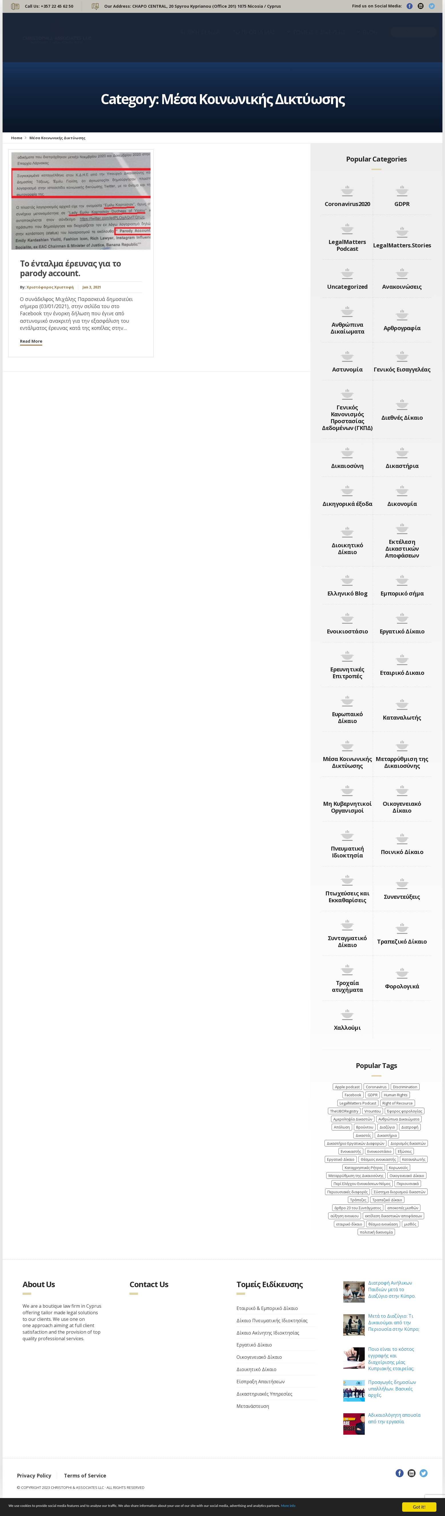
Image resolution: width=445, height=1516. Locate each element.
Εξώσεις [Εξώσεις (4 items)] (405, 1151)
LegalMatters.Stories (402, 245)
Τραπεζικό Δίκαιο (402, 941)
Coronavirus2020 (347, 204)
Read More (31, 341)
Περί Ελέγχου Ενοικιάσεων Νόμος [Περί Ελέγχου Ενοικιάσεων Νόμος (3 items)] (362, 1183)
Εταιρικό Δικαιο (402, 673)
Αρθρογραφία (402, 328)
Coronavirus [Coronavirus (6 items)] (376, 1086)
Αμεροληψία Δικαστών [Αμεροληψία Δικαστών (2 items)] (352, 1119)
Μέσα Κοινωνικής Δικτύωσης (347, 762)
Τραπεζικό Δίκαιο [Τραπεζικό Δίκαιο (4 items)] (387, 1199)
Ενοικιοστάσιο (347, 631)
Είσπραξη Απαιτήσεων (260, 1381)
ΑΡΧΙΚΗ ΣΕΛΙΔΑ (200, 37)
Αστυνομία (347, 369)
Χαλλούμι (347, 1027)
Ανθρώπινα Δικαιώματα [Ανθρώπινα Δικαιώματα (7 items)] (398, 1119)
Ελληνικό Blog (347, 593)
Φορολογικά (402, 986)
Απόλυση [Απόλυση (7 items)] (342, 1127)
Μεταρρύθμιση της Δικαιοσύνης (402, 762)
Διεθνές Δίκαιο (402, 417)
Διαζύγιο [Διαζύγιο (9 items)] (387, 1127)
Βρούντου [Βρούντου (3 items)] (364, 1127)
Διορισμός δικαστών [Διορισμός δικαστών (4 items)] (408, 1143)
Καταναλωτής (402, 717)
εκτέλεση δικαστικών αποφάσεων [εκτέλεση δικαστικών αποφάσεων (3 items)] (393, 1215)
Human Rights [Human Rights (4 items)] (396, 1094)
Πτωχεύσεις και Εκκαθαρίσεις (347, 896)
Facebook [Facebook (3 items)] (353, 1094)
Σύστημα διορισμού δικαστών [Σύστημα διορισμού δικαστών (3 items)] (399, 1191)
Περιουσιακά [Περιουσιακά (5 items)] (408, 1183)
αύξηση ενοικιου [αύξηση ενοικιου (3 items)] (344, 1215)
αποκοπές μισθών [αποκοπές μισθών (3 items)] (402, 1207)
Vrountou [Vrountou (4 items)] (372, 1111)
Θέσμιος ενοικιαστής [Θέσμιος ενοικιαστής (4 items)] (378, 1159)
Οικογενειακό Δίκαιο (402, 807)
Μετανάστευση (252, 1406)
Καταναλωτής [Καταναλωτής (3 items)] (413, 1159)
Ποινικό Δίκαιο (402, 852)
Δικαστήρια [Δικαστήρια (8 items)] (387, 1135)
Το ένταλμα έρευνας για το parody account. (70, 268)
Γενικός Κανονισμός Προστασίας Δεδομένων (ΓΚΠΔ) (347, 417)
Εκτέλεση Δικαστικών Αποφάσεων (402, 548)
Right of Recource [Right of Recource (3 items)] (397, 1103)
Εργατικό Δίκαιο (402, 631)
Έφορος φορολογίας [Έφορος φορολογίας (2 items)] (404, 1111)
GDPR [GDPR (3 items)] (373, 1094)
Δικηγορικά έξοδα (347, 504)
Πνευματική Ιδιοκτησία (347, 852)
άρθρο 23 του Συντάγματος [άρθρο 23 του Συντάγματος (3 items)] (357, 1207)
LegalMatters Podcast (347, 245)
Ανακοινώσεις (402, 286)
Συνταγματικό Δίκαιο (347, 941)
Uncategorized (347, 286)
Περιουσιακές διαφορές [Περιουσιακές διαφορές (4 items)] (347, 1191)
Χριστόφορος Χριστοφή (50, 287)
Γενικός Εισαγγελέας (402, 369)
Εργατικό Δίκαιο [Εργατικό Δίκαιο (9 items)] (340, 1159)
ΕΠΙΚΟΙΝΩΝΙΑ (413, 37)
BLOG (370, 37)
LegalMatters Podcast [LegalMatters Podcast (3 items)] (358, 1103)
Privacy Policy (34, 1475)
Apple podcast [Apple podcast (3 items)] (347, 1086)
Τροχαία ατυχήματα (347, 986)
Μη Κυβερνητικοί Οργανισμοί (347, 807)
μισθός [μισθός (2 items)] (410, 1224)
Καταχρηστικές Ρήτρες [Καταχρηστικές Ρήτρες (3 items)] (364, 1167)
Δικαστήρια (402, 466)
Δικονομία (402, 504)
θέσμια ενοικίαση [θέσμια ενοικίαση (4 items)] (383, 1224)
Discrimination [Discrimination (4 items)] (405, 1086)
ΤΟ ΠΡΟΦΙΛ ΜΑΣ (254, 37)
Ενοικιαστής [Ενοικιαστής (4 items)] (351, 1151)
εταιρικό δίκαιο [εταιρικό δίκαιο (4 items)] (349, 1224)
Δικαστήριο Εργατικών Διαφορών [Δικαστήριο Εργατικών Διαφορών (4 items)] (355, 1143)
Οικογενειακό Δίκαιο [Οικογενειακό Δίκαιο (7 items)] (407, 1175)
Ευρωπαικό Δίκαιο (347, 717)
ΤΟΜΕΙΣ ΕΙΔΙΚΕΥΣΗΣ (319, 37)
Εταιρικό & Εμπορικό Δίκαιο (267, 1308)
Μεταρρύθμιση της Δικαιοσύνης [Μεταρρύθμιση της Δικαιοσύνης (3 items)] (355, 1175)
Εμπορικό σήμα (402, 593)
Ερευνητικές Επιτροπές (347, 672)
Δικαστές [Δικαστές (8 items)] (363, 1135)
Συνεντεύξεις (402, 897)
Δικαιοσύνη (347, 466)
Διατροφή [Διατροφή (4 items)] (409, 1127)
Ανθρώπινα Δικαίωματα (347, 328)
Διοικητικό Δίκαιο (347, 548)
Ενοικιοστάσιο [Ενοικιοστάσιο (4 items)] (379, 1151)
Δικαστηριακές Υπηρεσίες (264, 1394)
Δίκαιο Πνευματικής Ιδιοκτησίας (272, 1320)
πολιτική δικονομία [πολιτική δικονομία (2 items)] (376, 1232)
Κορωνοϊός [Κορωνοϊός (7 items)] (398, 1167)
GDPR (402, 204)
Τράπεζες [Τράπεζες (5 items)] (358, 1199)
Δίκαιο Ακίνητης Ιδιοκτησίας (267, 1333)
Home (16, 137)
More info (383, 1508)
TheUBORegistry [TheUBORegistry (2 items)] (344, 1111)
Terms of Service (85, 1475)
